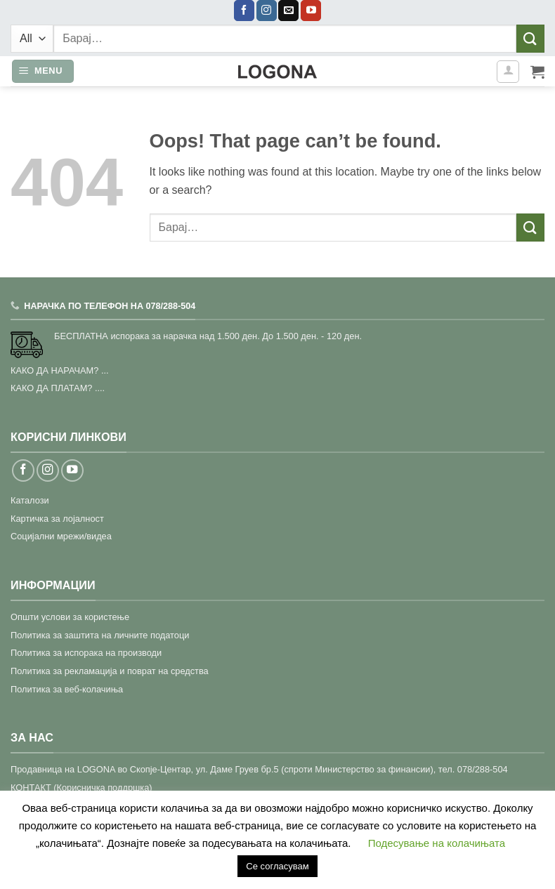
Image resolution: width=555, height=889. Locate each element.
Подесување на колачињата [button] (436, 843)
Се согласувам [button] (277, 866)
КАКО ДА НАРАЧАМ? (54, 370)
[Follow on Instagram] (266, 10)
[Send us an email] (288, 10)
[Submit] (530, 38)
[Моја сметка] (508, 71)
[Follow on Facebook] (244, 10)
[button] (43, 71)
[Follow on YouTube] (311, 10)
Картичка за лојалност (57, 518)
